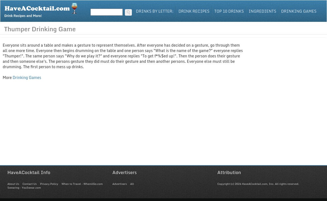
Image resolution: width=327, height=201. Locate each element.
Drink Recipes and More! (42, 9)
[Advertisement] (163, 127)
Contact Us (29, 184)
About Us (13, 184)
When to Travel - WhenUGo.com (82, 184)
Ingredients (262, 11)
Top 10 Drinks (229, 11)
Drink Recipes (193, 11)
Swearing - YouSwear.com (24, 187)
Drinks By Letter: (155, 11)
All (132, 184)
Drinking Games (299, 11)
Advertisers (119, 184)
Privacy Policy (49, 184)
